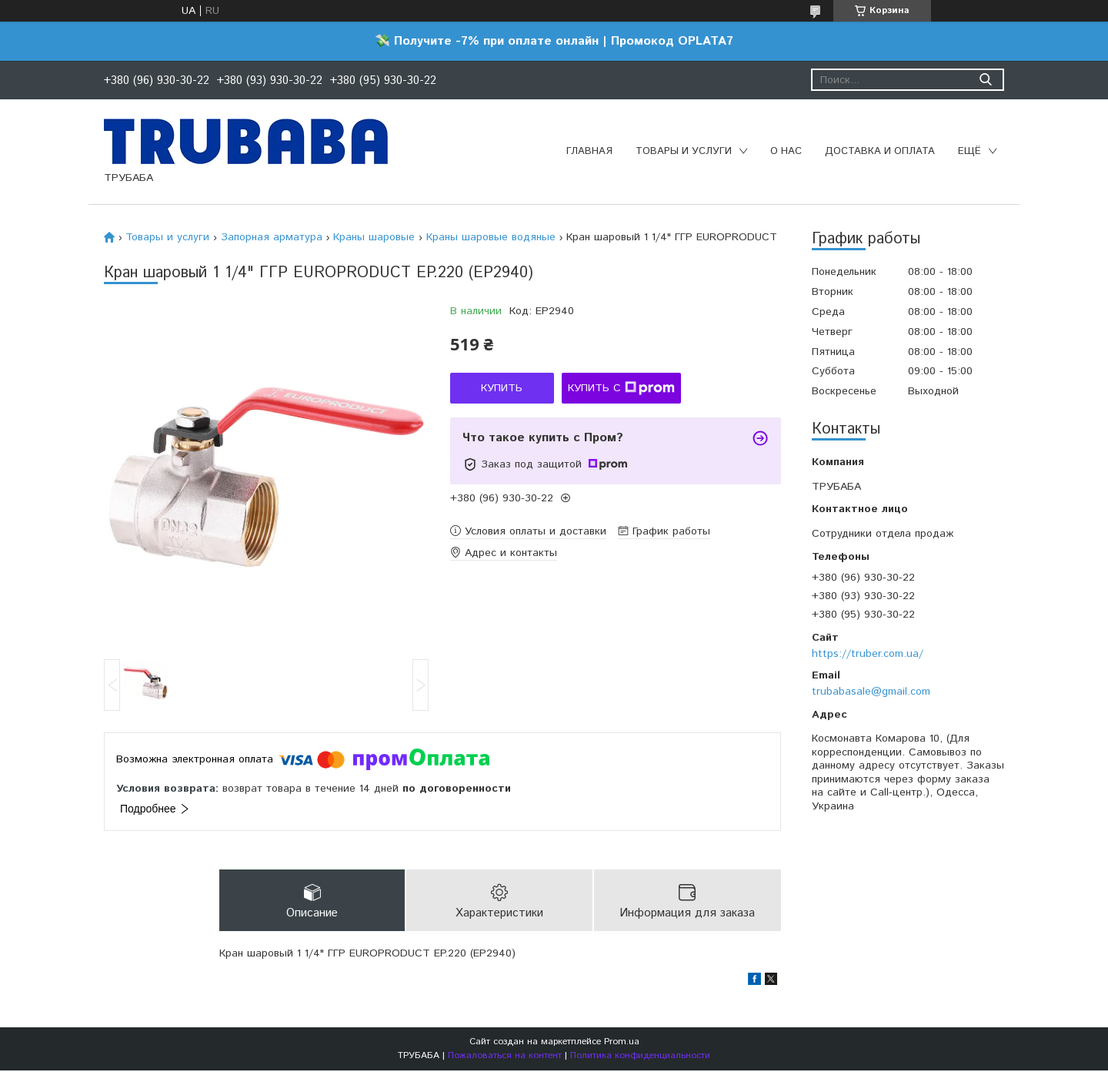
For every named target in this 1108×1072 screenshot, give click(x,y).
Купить (501, 388)
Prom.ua (621, 1043)
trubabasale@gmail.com (871, 691)
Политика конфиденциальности (640, 1057)
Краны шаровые (374, 237)
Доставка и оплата (880, 151)
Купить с (621, 388)
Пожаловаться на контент (505, 1057)
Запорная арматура (271, 237)
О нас (786, 151)
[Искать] (985, 79)
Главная (589, 151)
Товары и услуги (684, 151)
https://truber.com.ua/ (867, 654)
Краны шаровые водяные (491, 237)
